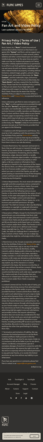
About (7, 389)
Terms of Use (29, 40)
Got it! (34, 436)
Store (18, 393)
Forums (33, 384)
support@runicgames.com (26, 363)
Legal (25, 393)
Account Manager (13, 384)
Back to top (36, 367)
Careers (16, 389)
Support (25, 389)
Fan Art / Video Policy (15, 43)
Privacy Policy (10, 40)
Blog (25, 384)
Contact (35, 389)
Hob (9, 379)
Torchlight (31, 379)
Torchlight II (19, 379)
